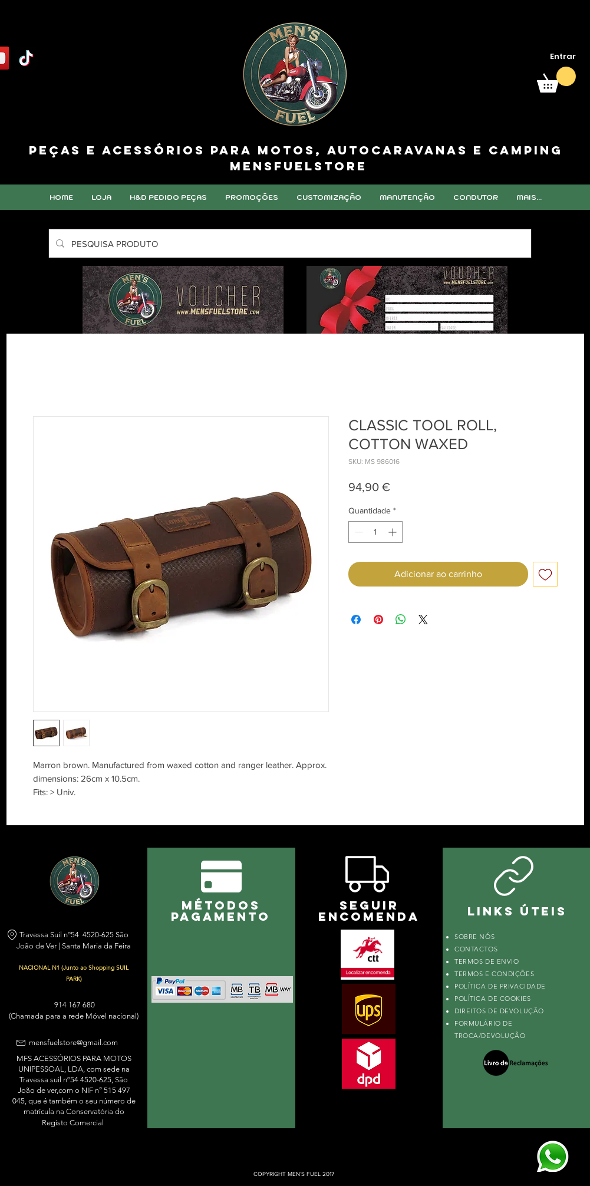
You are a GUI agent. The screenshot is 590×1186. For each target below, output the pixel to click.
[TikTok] (26, 58)
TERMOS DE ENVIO (487, 961)
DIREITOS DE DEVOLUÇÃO (499, 1011)
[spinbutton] (375, 532)
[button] (328, 197)
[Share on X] (423, 619)
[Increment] (393, 532)
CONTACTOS (475, 949)
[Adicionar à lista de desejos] (545, 574)
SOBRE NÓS (474, 937)
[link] (556, 80)
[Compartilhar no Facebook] (356, 619)
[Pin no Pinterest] (378, 619)
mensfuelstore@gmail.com (73, 1042)
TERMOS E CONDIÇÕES (494, 974)
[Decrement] (357, 532)
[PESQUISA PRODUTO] (288, 243)
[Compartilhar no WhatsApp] (401, 619)
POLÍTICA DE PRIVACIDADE (500, 986)
